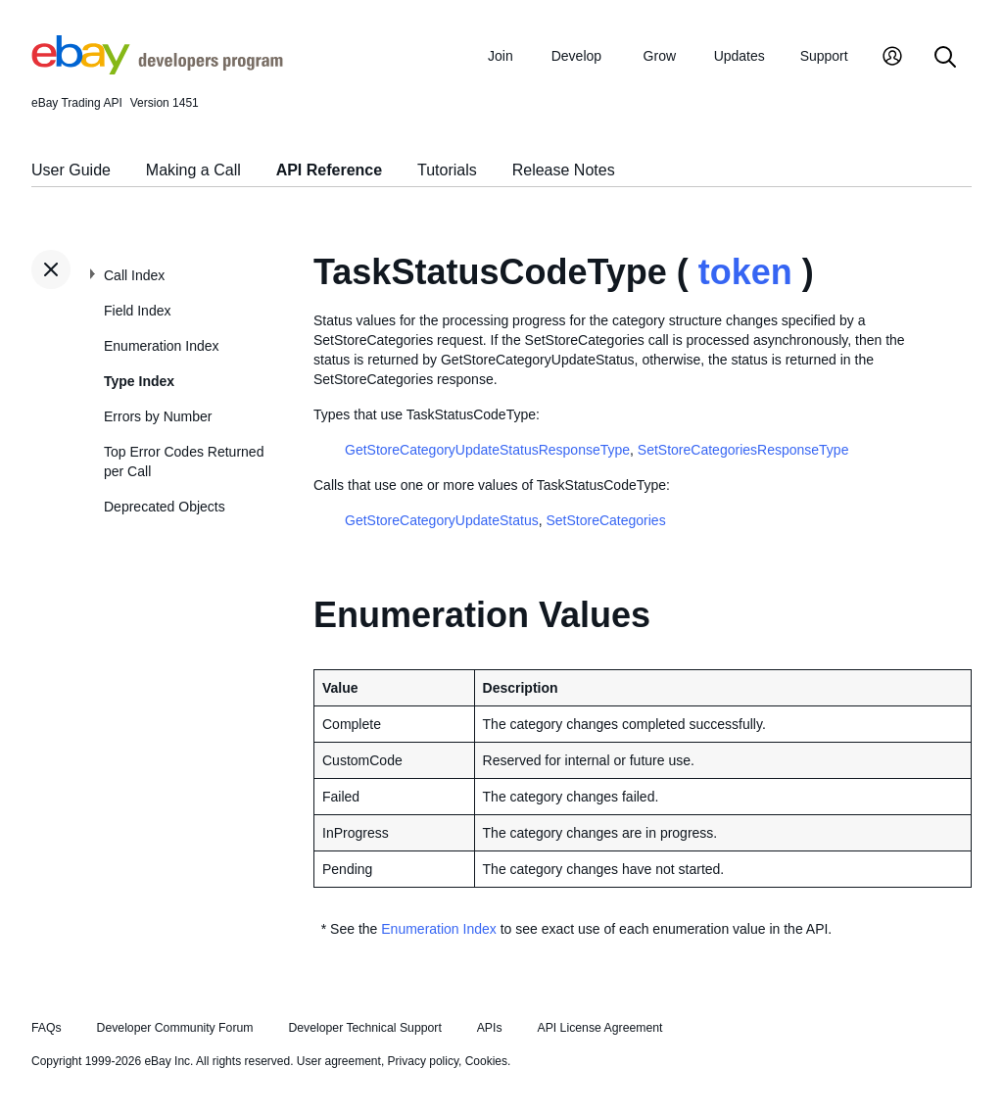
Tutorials (447, 170)
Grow (660, 56)
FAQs (46, 1028)
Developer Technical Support (364, 1028)
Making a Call (193, 170)
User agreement (339, 1061)
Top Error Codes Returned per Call (183, 461)
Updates (739, 56)
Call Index (134, 275)
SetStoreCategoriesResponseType (743, 450)
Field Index (137, 310)
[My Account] (892, 58)
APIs (489, 1028)
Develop (576, 56)
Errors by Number (158, 416)
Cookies (486, 1061)
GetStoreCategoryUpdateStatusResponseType (487, 450)
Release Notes (563, 170)
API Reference (329, 170)
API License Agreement (599, 1028)
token (745, 272)
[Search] (945, 58)
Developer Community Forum (175, 1028)
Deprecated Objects (164, 506)
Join (500, 56)
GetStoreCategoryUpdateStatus (442, 520)
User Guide (71, 170)
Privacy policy (423, 1061)
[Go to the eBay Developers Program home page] (157, 69)
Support (824, 56)
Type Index (139, 381)
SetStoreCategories (605, 520)
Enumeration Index (161, 346)
